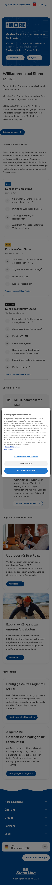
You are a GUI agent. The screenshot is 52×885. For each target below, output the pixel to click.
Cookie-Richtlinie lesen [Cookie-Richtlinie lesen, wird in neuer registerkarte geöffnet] (12, 447)
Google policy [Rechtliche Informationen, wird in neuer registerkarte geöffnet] (8, 449)
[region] (26, 442)
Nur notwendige (26, 464)
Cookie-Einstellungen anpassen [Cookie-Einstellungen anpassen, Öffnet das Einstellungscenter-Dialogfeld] (26, 457)
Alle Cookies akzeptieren (26, 471)
